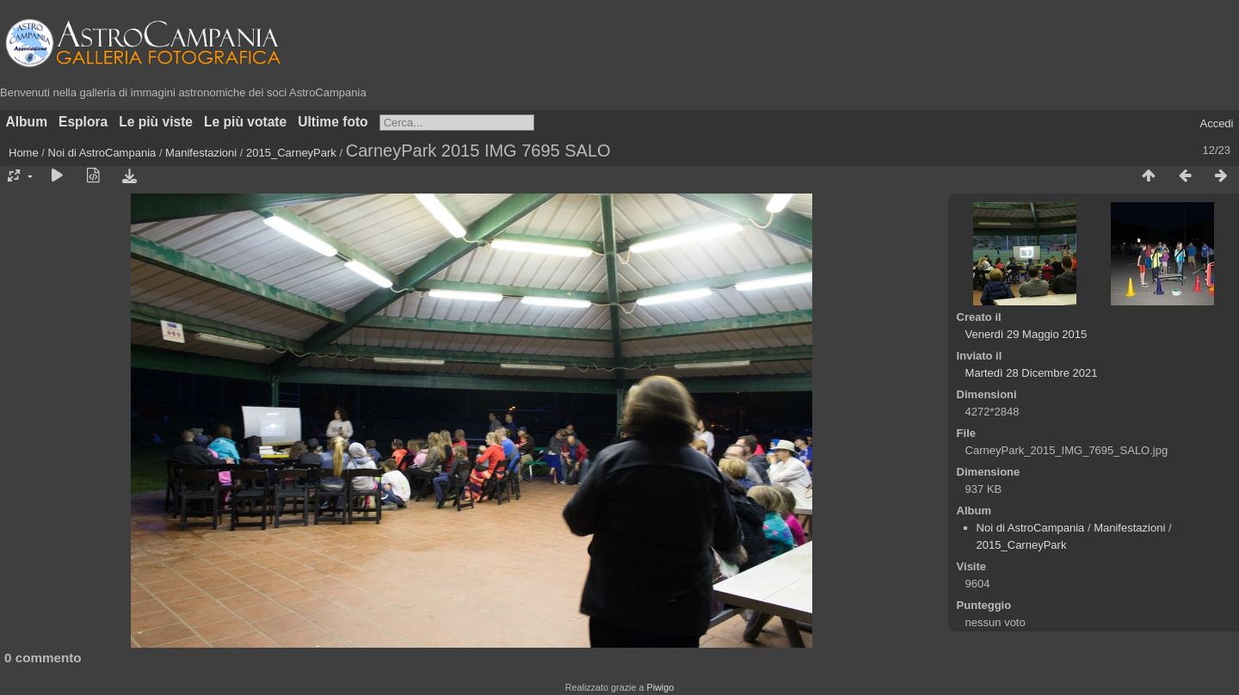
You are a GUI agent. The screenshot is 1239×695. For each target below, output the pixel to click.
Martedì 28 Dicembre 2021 (1031, 372)
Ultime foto (332, 121)
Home (24, 152)
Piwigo (660, 687)
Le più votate (245, 121)
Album (27, 121)
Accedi (1216, 123)
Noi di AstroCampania (102, 152)
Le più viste (156, 121)
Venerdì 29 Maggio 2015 (1026, 334)
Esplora (83, 121)
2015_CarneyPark (291, 152)
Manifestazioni (201, 152)
